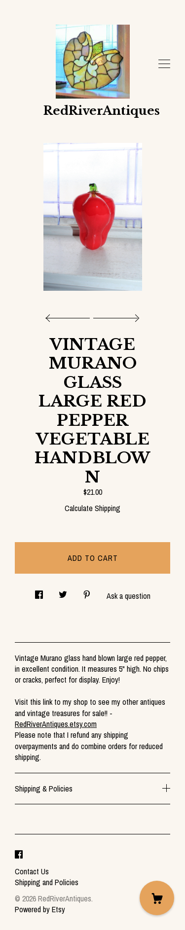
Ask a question (128, 595)
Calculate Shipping (92, 508)
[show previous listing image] (70, 315)
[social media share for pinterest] (87, 591)
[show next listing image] (115, 315)
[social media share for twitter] (63, 591)
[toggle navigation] (164, 64)
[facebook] (19, 854)
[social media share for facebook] (39, 591)
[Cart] (157, 898)
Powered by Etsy (40, 909)
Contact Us (32, 871)
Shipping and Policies (46, 882)
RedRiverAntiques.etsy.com (56, 724)
